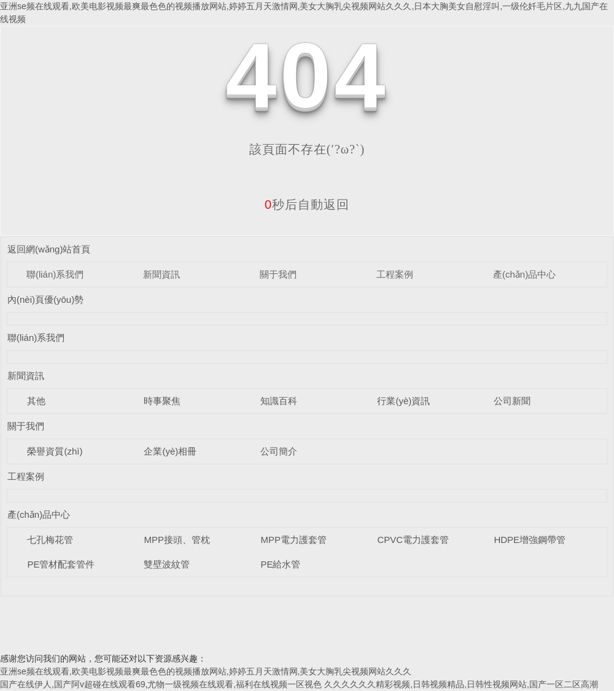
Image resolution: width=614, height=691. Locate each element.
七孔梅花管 (50, 539)
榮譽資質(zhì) (54, 451)
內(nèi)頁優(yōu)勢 (45, 299)
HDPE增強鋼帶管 (529, 539)
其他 (36, 401)
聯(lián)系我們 (55, 274)
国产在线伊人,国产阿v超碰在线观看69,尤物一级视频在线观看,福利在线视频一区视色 (161, 684)
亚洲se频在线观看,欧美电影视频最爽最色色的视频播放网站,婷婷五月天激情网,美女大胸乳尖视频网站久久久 (205, 671)
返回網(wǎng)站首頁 (49, 249)
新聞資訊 (161, 274)
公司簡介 (278, 451)
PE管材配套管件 (61, 564)
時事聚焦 (162, 401)
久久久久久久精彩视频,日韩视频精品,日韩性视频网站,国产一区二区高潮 (461, 684)
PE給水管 (280, 564)
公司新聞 (512, 401)
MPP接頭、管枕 (177, 539)
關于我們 (278, 274)
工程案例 (394, 274)
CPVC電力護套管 (413, 539)
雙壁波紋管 (167, 564)
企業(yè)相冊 (170, 451)
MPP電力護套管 (293, 539)
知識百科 (278, 401)
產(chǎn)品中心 (524, 274)
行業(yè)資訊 (403, 401)
